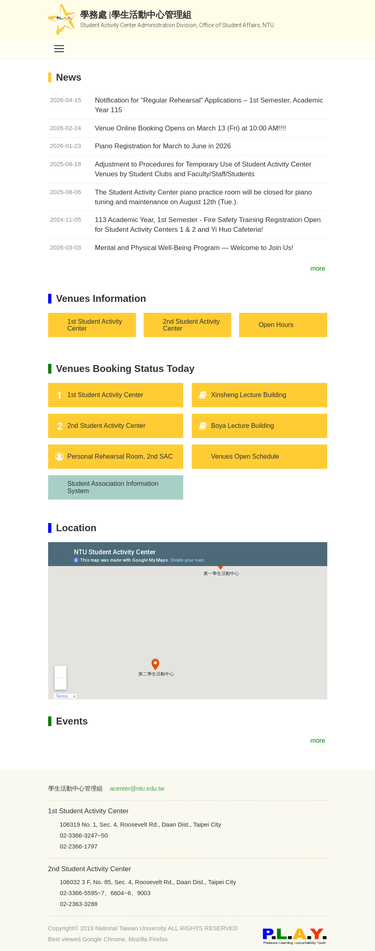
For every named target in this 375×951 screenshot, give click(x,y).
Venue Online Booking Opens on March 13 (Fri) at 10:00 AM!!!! (190, 128)
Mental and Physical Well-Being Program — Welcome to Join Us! (194, 248)
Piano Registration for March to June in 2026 (163, 146)
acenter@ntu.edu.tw (137, 788)
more (319, 268)
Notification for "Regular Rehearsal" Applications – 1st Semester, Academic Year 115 (209, 105)
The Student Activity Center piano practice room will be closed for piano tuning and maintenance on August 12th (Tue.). (203, 197)
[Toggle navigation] (59, 48)
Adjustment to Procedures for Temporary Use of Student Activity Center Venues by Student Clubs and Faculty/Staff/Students (203, 169)
